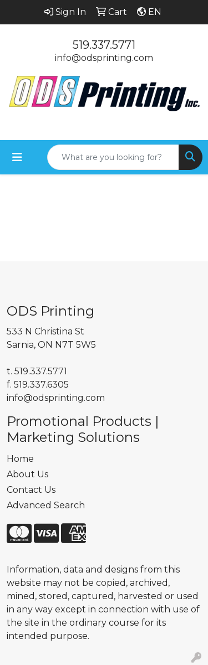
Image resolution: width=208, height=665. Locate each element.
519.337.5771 (104, 44)
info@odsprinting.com (104, 58)
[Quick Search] (113, 157)
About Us (27, 474)
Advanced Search (46, 505)
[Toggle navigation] (17, 157)
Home (20, 458)
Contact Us (31, 489)
